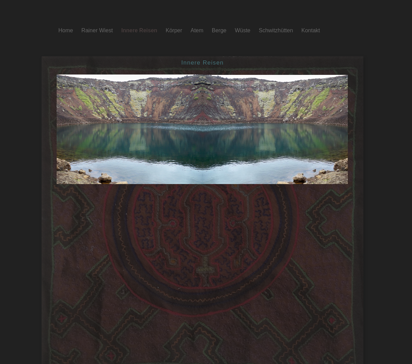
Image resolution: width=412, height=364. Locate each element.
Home (66, 30)
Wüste (243, 30)
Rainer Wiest (97, 30)
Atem (198, 30)
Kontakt (310, 30)
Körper (175, 30)
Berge (220, 30)
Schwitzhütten (277, 30)
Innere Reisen (140, 30)
